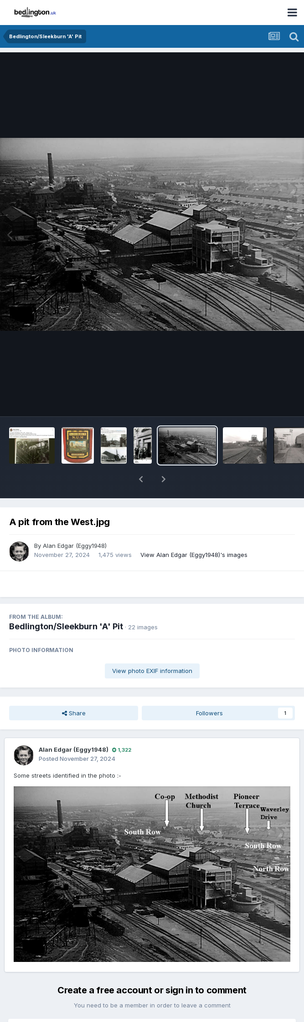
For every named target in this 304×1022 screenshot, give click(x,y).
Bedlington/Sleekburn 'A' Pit (66, 602)
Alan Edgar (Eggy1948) (75, 522)
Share (74, 689)
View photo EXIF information (152, 647)
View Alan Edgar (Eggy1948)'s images (193, 531)
